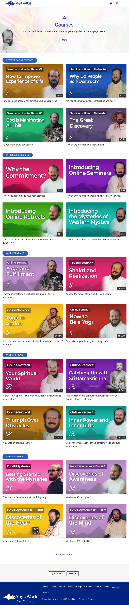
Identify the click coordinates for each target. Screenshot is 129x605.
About (106, 587)
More (64, 40)
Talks (69, 587)
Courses (88, 587)
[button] (111, 3)
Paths (53, 587)
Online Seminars (15, 253)
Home (59, 554)
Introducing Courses (17, 155)
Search (46, 592)
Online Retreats (15, 355)
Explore (97, 587)
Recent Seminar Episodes (19, 60)
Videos (61, 587)
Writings (78, 587)
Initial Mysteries (15, 456)
